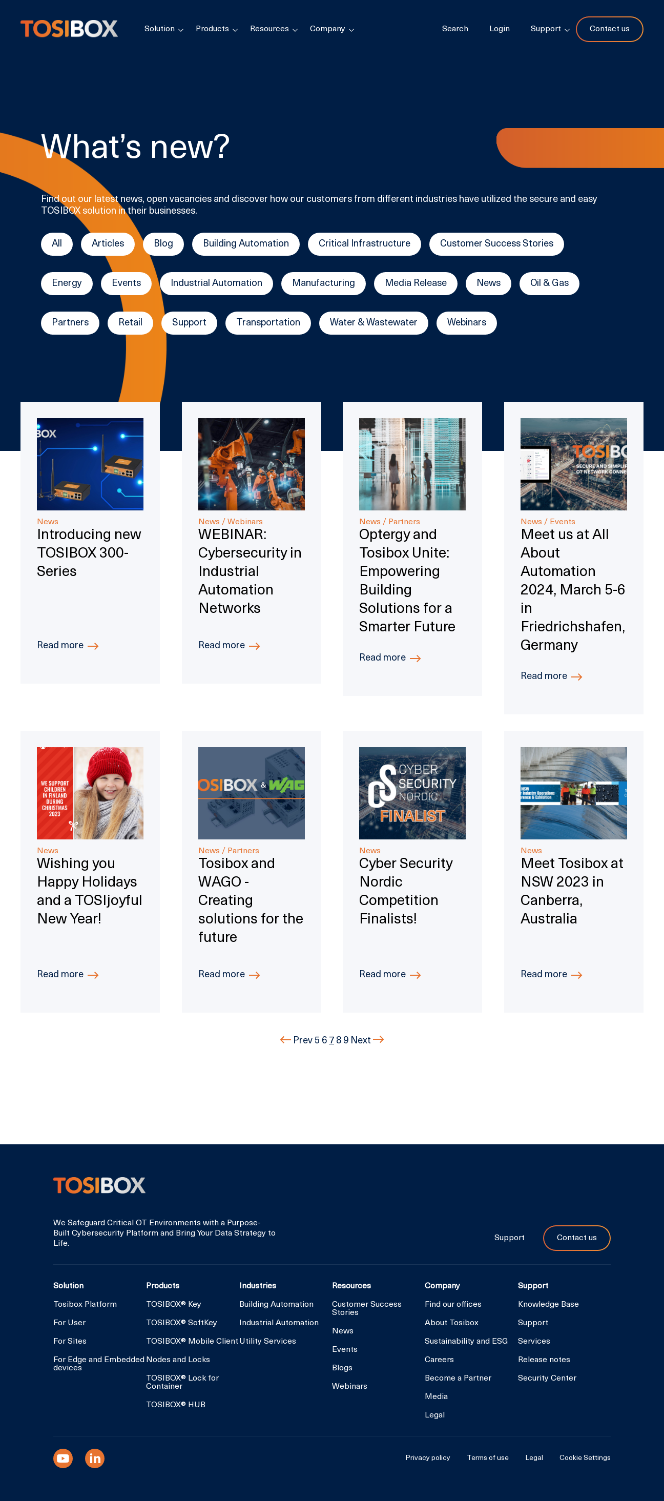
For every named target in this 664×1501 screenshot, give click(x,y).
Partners (70, 323)
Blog (163, 244)
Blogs (342, 1368)
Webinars (466, 323)
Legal (435, 1415)
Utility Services (267, 1342)
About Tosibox (452, 1323)
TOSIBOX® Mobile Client (192, 1342)
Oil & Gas (549, 284)
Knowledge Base (548, 1305)
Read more (60, 646)
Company (327, 29)
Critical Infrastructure (364, 244)
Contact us (610, 29)
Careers (439, 1360)
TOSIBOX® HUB (175, 1405)
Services (534, 1342)
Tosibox (69, 29)
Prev (297, 1041)
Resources (269, 29)
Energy (67, 284)
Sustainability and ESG (466, 1342)
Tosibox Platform (85, 1305)
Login (499, 29)
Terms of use (488, 1458)
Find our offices (453, 1305)
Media (436, 1397)
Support (189, 323)
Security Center (547, 1378)
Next (367, 1041)
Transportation (268, 323)
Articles (108, 244)
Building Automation (246, 244)
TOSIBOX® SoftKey (181, 1323)
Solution (159, 29)
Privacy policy (427, 1458)
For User (69, 1323)
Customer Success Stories (496, 244)
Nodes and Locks (178, 1360)
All (57, 244)
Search (455, 29)
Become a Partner (458, 1378)
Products (212, 29)
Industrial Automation (216, 284)
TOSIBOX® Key (173, 1305)
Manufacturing (323, 284)
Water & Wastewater (374, 323)
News (488, 284)
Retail (130, 323)
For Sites (70, 1342)
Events (126, 284)
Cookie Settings (585, 1458)
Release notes (544, 1360)
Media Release (416, 284)
